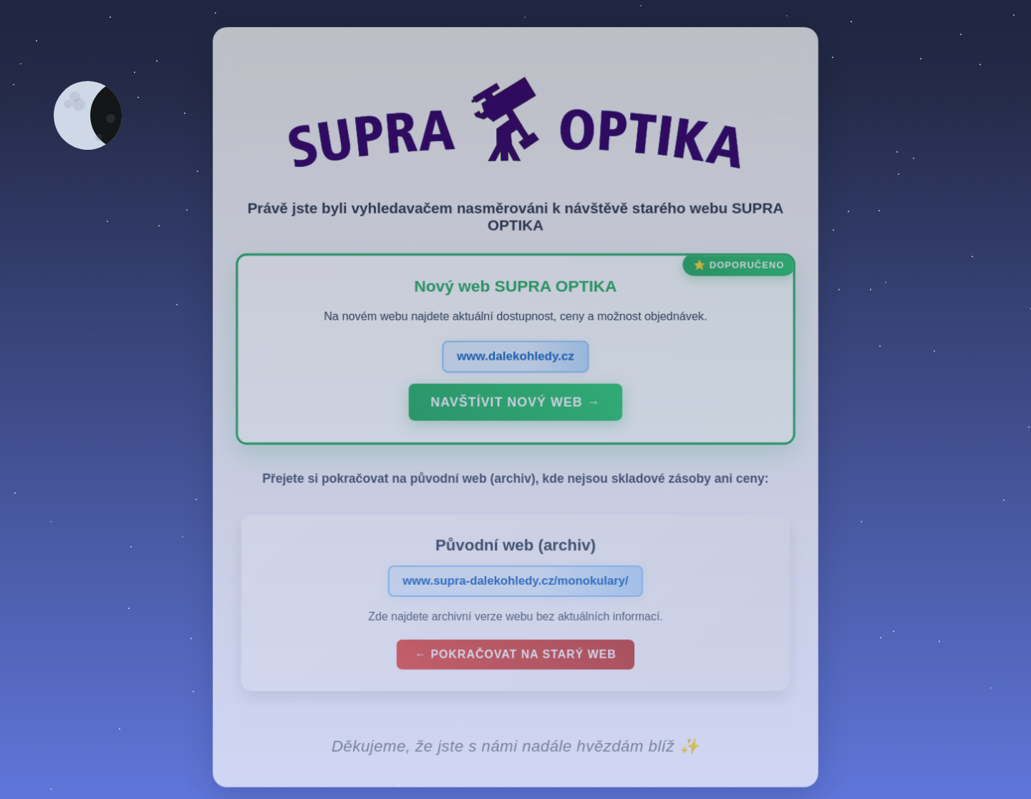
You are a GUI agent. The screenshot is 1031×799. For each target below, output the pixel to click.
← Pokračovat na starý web (515, 662)
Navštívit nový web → (515, 411)
